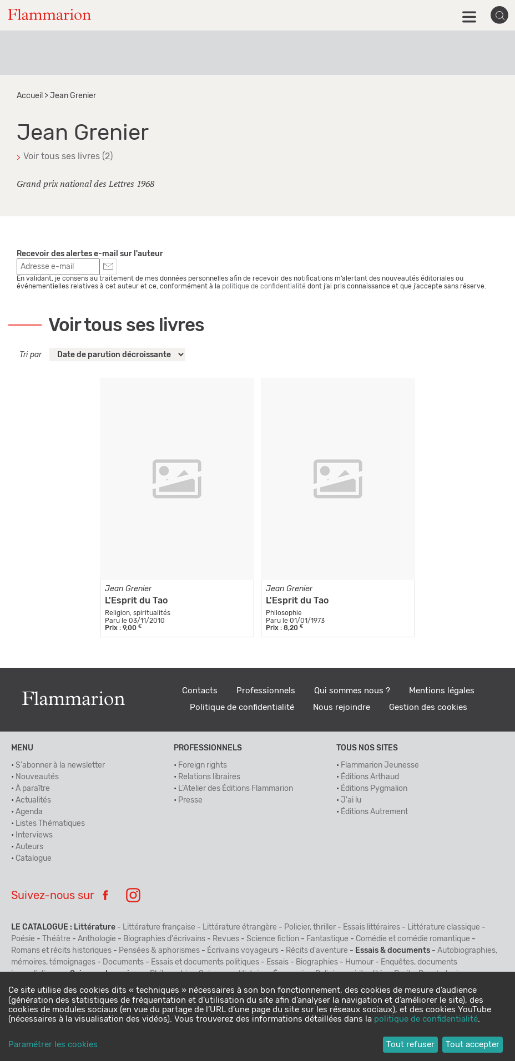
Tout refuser (410, 1044)
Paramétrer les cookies (53, 1044)
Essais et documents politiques (205, 962)
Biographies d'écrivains (164, 939)
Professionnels (265, 691)
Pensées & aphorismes (159, 951)
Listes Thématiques (50, 824)
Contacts (200, 691)
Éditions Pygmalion (374, 789)
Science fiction (272, 939)
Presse (190, 800)
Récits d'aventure (317, 951)
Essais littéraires (371, 927)
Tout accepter (472, 1044)
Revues (226, 939)
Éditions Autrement (374, 812)
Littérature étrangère (240, 927)
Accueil (30, 96)
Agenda (29, 812)
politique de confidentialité (264, 286)
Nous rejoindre (341, 707)
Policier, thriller (310, 927)
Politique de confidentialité (242, 707)
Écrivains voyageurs (243, 951)
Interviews (34, 835)
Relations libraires (209, 777)
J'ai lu (351, 800)
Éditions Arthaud (370, 777)
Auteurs (29, 847)
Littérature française (159, 927)
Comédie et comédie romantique (413, 939)
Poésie (23, 939)
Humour (359, 962)
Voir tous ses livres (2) (68, 156)
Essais (277, 962)
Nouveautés (37, 777)
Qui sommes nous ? (352, 691)
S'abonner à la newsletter (60, 765)
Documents (123, 962)
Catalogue (34, 858)
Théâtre (56, 939)
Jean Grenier (128, 589)
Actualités (33, 800)
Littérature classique (443, 927)
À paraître (33, 789)
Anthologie (97, 939)
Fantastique (327, 939)
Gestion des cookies (428, 707)
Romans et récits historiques (61, 951)
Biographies (317, 962)
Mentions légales (441, 691)
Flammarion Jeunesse (380, 765)
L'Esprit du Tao (136, 600)
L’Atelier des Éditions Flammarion (235, 789)
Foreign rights (202, 765)
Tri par (30, 355)
